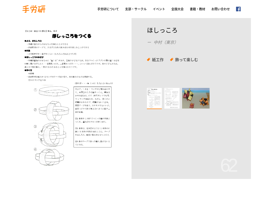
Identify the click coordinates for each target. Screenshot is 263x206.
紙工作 (158, 59)
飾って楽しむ (186, 59)
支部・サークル (136, 9)
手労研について (108, 9)
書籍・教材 (197, 9)
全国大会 (177, 9)
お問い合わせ (220, 9)
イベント (159, 9)
